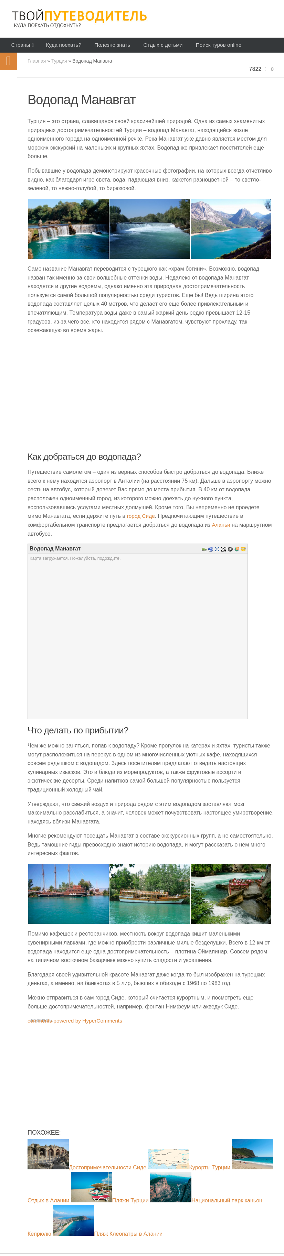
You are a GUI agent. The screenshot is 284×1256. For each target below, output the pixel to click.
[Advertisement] (151, 1083)
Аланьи (221, 527)
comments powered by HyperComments (77, 1023)
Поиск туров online (210, 46)
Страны (20, 46)
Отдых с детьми (156, 46)
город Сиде (141, 519)
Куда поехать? (61, 46)
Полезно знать (108, 46)
